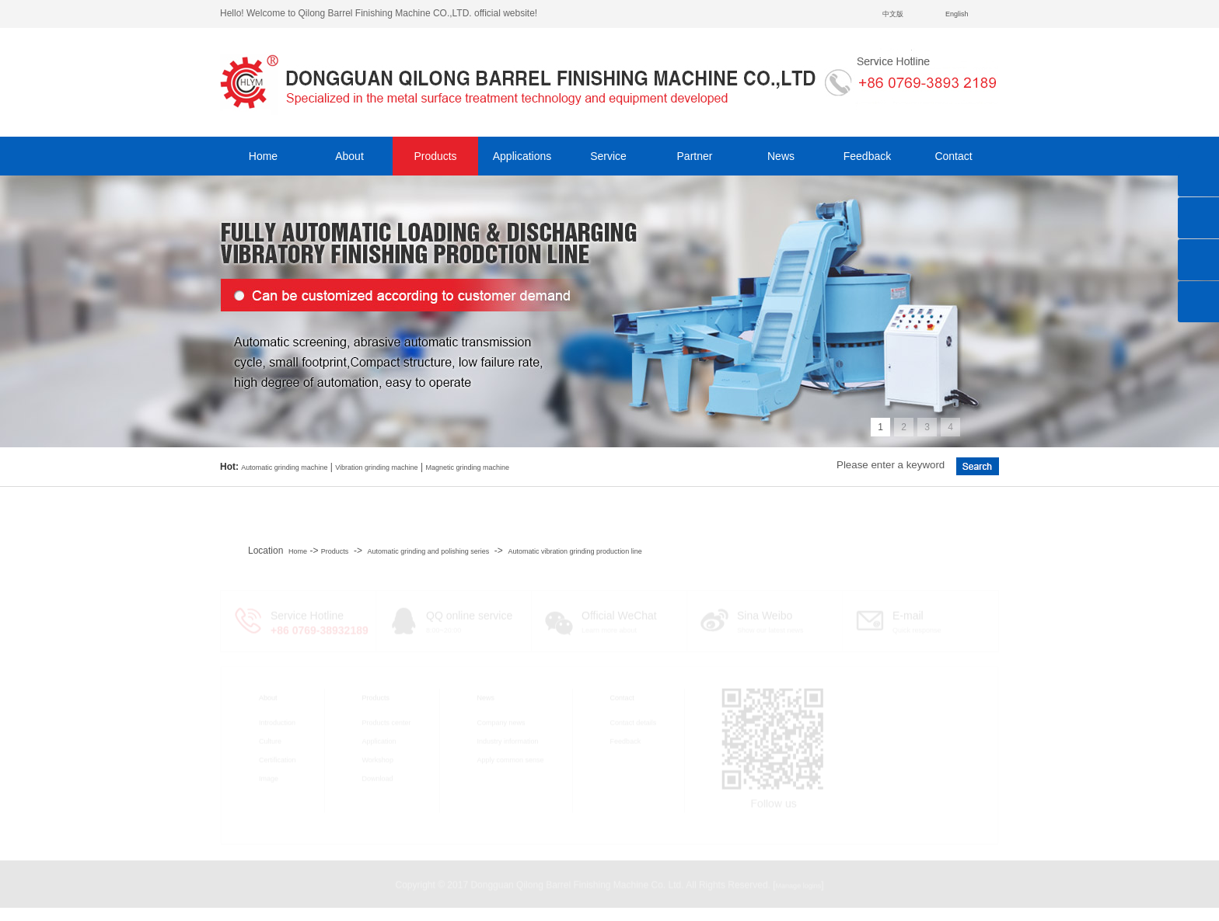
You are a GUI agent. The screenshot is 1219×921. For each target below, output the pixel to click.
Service (608, 156)
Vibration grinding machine (376, 467)
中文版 (892, 14)
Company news (501, 721)
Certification (277, 759)
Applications (522, 156)
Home (263, 156)
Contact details (633, 721)
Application (379, 740)
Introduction (277, 721)
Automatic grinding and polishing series (429, 551)
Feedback (867, 156)
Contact (953, 156)
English (957, 14)
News (781, 156)
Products (435, 156)
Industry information (508, 740)
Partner (695, 156)
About (349, 156)
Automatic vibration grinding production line (575, 551)
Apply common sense (510, 759)
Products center (386, 721)
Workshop (377, 759)
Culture (270, 740)
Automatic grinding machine (284, 467)
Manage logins (799, 884)
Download (377, 777)
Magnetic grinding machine (467, 467)
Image (268, 777)
